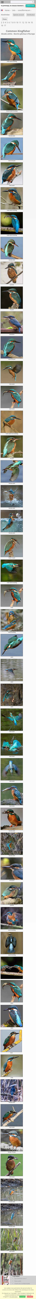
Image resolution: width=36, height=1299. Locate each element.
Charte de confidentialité (22, 1284)
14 (29, 22)
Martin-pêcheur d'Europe (24, 34)
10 (17, 22)
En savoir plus (13, 1297)
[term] (20, 2)
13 (26, 22)
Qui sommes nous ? (20, 1278)
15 (32, 22)
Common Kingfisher (18, 31)
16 (2, 25)
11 (20, 22)
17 (5, 25)
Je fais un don (30, 5)
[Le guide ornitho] (6, 1280)
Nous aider (17, 1281)
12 (23, 22)
